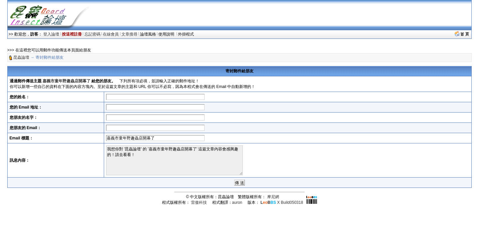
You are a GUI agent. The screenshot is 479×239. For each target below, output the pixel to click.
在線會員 (111, 34)
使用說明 (166, 34)
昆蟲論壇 (21, 57)
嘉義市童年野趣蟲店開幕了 (66, 81)
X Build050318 (281, 202)
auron (237, 202)
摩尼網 (273, 197)
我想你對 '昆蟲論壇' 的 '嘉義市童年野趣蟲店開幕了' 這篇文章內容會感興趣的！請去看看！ (174, 160)
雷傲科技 (199, 202)
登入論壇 (51, 34)
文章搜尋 (129, 34)
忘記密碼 (92, 34)
